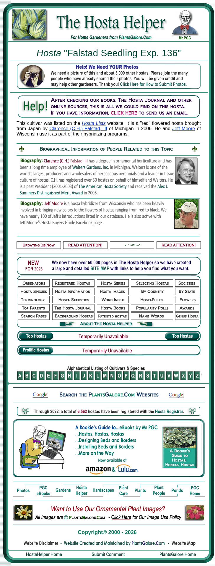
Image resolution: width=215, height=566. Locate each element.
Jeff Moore (183, 128)
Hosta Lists (93, 123)
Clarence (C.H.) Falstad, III (78, 128)
